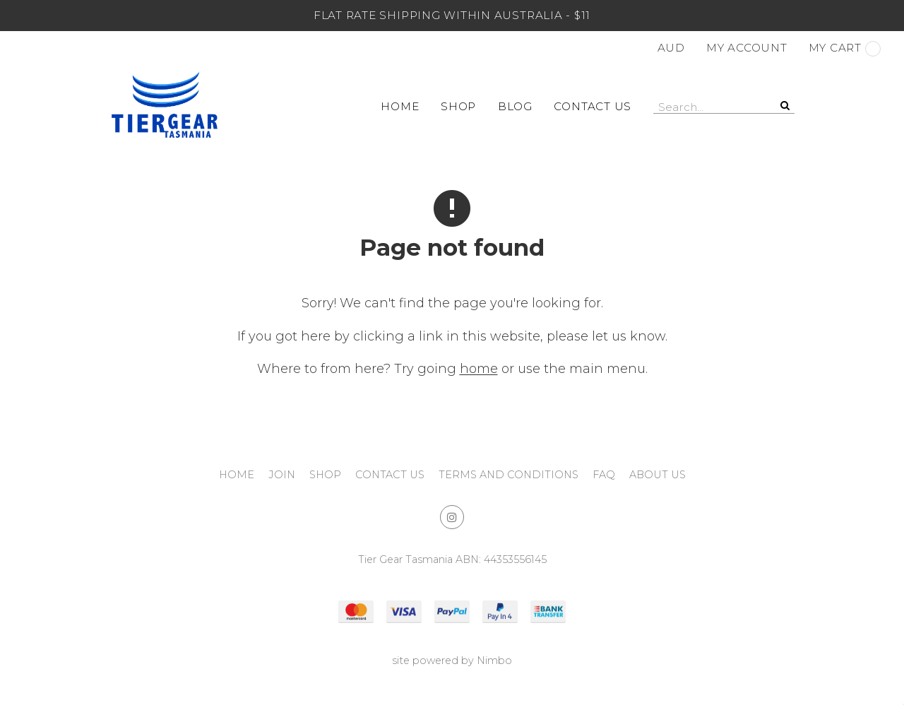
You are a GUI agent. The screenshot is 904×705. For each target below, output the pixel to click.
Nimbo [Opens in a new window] (494, 660)
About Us (657, 474)
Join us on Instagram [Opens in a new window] (452, 517)
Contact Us (592, 106)
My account (746, 47)
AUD (671, 47)
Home (400, 106)
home (479, 369)
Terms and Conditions (508, 474)
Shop (458, 106)
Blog (515, 106)
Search (784, 105)
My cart (845, 49)
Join (281, 474)
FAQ (604, 474)
